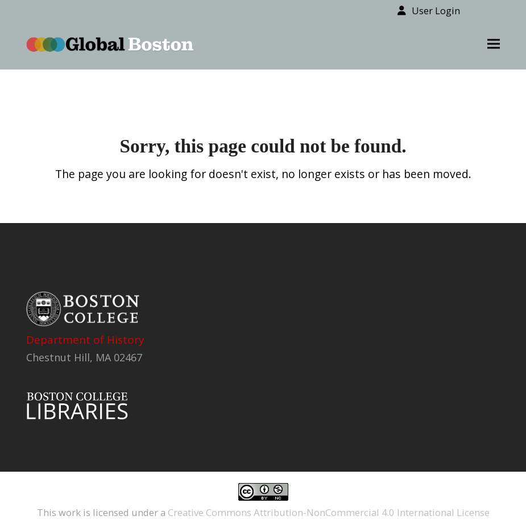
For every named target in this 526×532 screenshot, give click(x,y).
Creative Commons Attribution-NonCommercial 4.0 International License (329, 512)
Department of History (85, 339)
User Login (436, 10)
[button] (493, 44)
